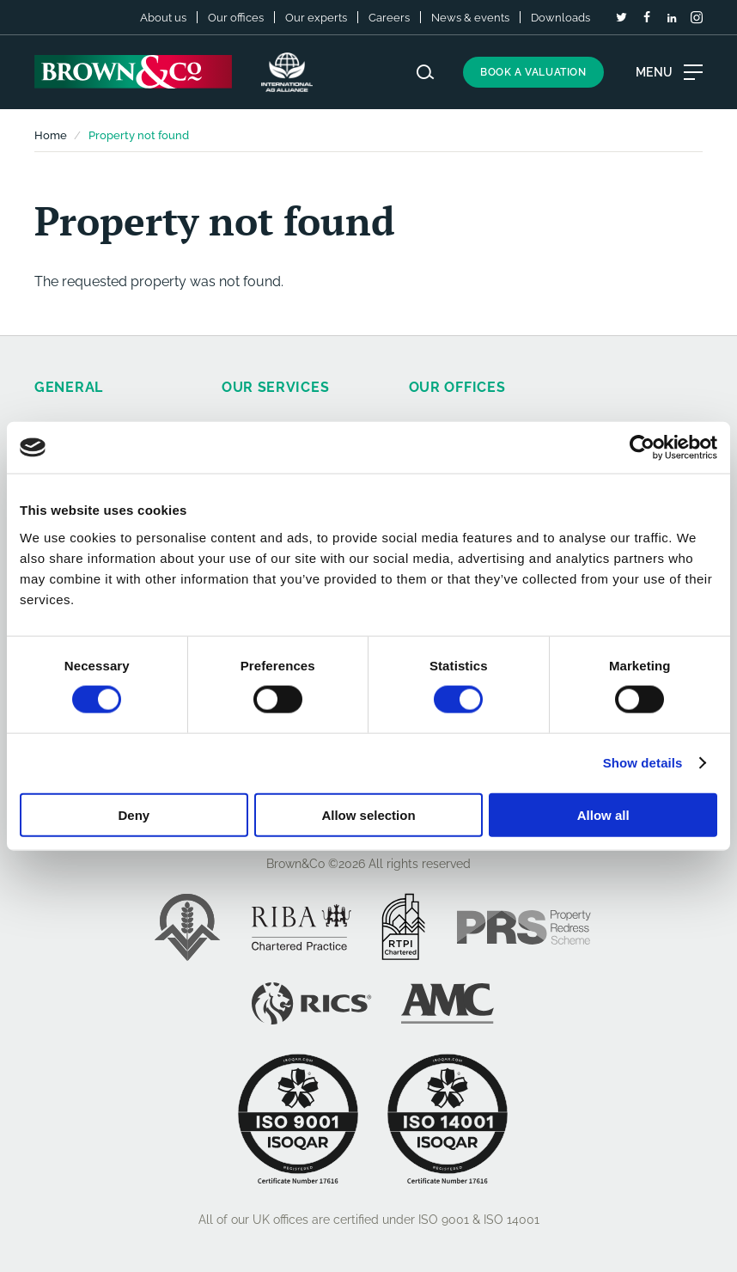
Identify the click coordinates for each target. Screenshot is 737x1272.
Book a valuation (533, 72)
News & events (470, 17)
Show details (643, 762)
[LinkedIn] (672, 18)
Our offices (236, 17)
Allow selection (368, 814)
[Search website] (425, 72)
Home (50, 135)
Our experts (316, 17)
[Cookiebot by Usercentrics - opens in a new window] (642, 448)
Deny (133, 814)
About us (163, 17)
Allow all (603, 814)
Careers (389, 17)
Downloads (560, 17)
